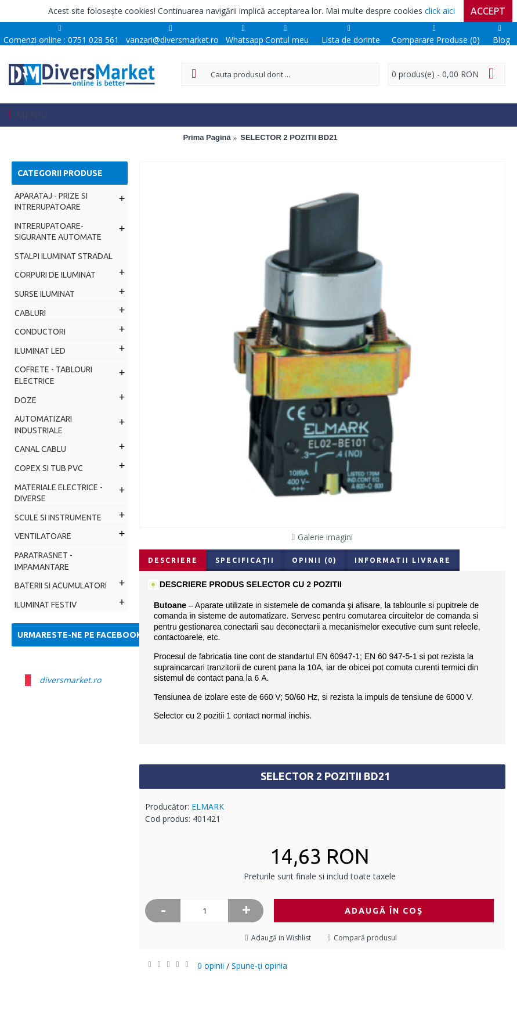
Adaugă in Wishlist (281, 938)
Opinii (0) (314, 560)
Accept (488, 11)
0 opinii (210, 965)
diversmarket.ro (70, 679)
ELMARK (207, 806)
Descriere (173, 560)
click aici (440, 10)
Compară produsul (365, 938)
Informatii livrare (403, 560)
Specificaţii (244, 560)
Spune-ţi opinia (259, 965)
